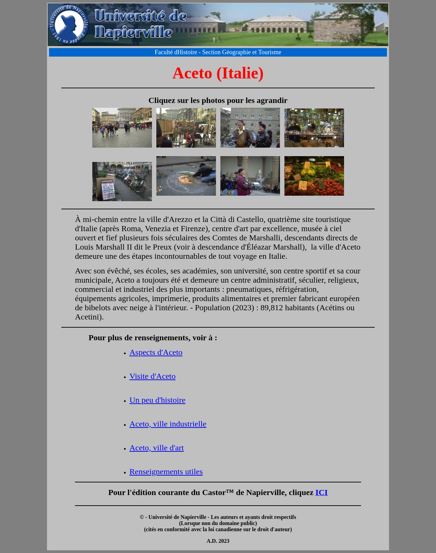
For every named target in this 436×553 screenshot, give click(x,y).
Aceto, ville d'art (156, 447)
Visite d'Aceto (152, 376)
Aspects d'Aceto (156, 352)
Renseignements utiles (166, 471)
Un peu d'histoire (157, 399)
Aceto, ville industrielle (167, 423)
